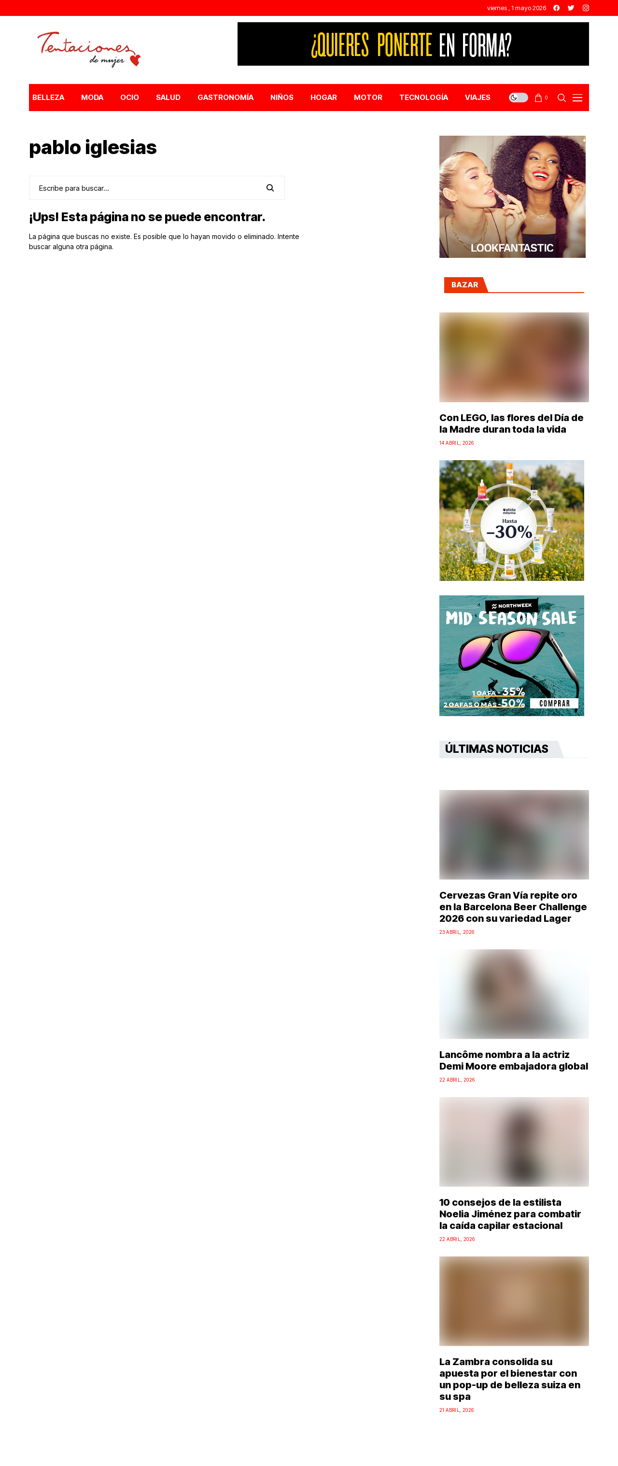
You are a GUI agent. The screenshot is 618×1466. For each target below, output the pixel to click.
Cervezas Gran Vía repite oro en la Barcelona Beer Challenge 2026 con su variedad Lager (513, 906)
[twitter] (571, 8)
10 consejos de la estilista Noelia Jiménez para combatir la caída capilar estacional (510, 1214)
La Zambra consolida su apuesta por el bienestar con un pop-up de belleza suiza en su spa (509, 1379)
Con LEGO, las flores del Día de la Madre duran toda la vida (511, 423)
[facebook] (556, 8)
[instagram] (586, 8)
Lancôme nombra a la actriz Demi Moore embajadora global (513, 1060)
